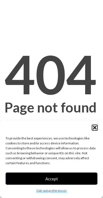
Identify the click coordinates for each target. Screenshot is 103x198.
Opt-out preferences (51, 190)
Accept (51, 178)
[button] (95, 127)
